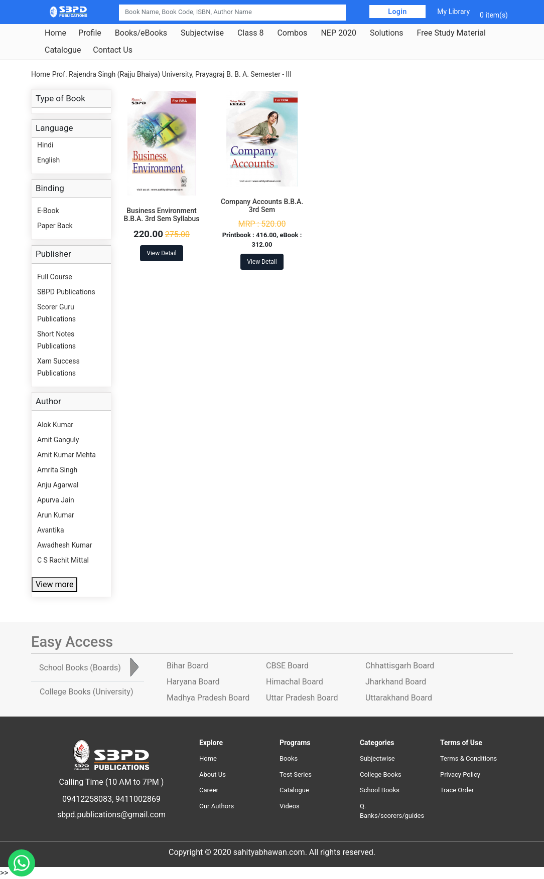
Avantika (50, 530)
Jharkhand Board (395, 681)
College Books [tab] (86, 691)
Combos (292, 33)
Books (289, 758)
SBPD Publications (66, 292)
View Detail (161, 253)
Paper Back (55, 226)
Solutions (386, 33)
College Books (380, 774)
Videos (290, 806)
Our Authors (216, 806)
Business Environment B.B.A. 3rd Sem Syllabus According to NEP (162, 219)
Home (55, 33)
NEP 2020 (338, 33)
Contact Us (112, 50)
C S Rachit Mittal (63, 560)
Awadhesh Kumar (64, 545)
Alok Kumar (55, 425)
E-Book (48, 211)
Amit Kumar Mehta (66, 455)
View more (54, 584)
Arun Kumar (55, 515)
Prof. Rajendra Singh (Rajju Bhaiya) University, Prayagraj (138, 74)
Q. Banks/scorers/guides (392, 811)
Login (397, 12)
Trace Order (457, 790)
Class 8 (250, 33)
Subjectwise (202, 33)
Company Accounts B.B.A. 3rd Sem (262, 206)
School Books (379, 790)
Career (208, 790)
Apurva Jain (55, 500)
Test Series (296, 774)
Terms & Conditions (468, 758)
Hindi (45, 145)
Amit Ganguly (58, 440)
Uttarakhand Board (398, 697)
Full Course (54, 277)
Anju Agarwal (57, 485)
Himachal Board (294, 681)
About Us (212, 774)
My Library (453, 12)
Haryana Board (193, 681)
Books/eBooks (141, 33)
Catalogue (63, 50)
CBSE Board (287, 665)
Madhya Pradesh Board (208, 697)
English (48, 160)
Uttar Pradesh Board (302, 697)
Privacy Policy (460, 774)
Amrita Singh (57, 470)
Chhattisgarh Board (399, 665)
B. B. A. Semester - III (259, 74)
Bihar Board (187, 665)
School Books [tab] (80, 667)
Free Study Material (451, 33)
